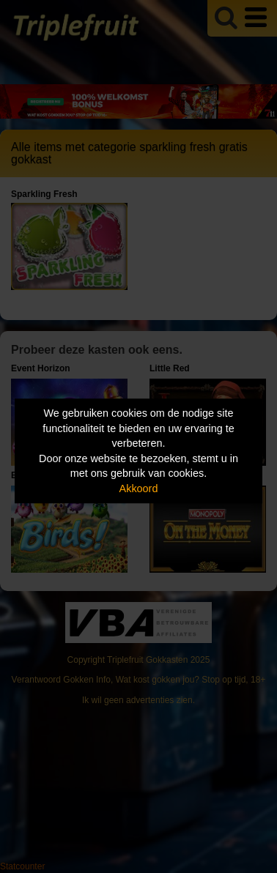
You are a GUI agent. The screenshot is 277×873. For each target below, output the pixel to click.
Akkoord (138, 488)
